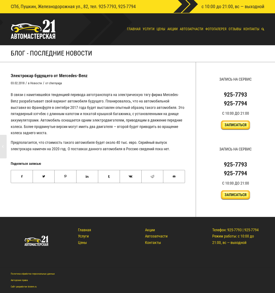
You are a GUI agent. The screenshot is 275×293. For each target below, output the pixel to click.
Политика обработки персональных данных (33, 273)
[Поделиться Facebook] (22, 176)
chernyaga (55, 83)
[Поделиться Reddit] (152, 176)
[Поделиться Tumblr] (109, 176)
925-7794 (127, 6)
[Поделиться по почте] (174, 176)
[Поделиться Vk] (130, 176)
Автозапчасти (156, 236)
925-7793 (107, 6)
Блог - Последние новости (51, 53)
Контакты (153, 242)
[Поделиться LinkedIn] (87, 176)
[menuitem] (133, 29)
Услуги (83, 236)
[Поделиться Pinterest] (65, 176)
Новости (36, 83)
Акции (150, 230)
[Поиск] (261, 29)
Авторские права (19, 280)
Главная (84, 230)
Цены (82, 242)
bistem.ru (32, 286)
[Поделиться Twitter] (43, 176)
